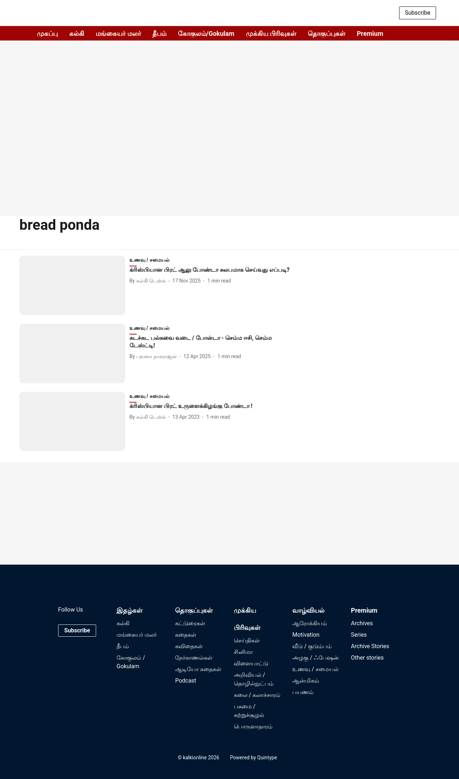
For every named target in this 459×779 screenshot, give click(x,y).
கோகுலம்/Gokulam (206, 33)
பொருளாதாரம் (253, 726)
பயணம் (302, 692)
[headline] (211, 270)
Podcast (185, 680)
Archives (362, 623)
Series (359, 634)
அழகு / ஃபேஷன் (315, 657)
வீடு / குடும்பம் (312, 646)
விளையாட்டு (251, 663)
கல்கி (76, 33)
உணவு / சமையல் (315, 669)
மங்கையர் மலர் (118, 33)
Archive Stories (370, 646)
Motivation (306, 634)
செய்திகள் (247, 640)
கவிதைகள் (189, 646)
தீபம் (159, 33)
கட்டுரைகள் (190, 623)
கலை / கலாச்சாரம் (257, 695)
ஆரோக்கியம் (309, 623)
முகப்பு (47, 33)
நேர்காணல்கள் (193, 657)
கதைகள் (185, 634)
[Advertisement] (229, 150)
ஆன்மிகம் (305, 680)
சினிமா (243, 652)
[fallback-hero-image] (74, 285)
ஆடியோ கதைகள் (198, 669)
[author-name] (149, 281)
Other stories (367, 657)
